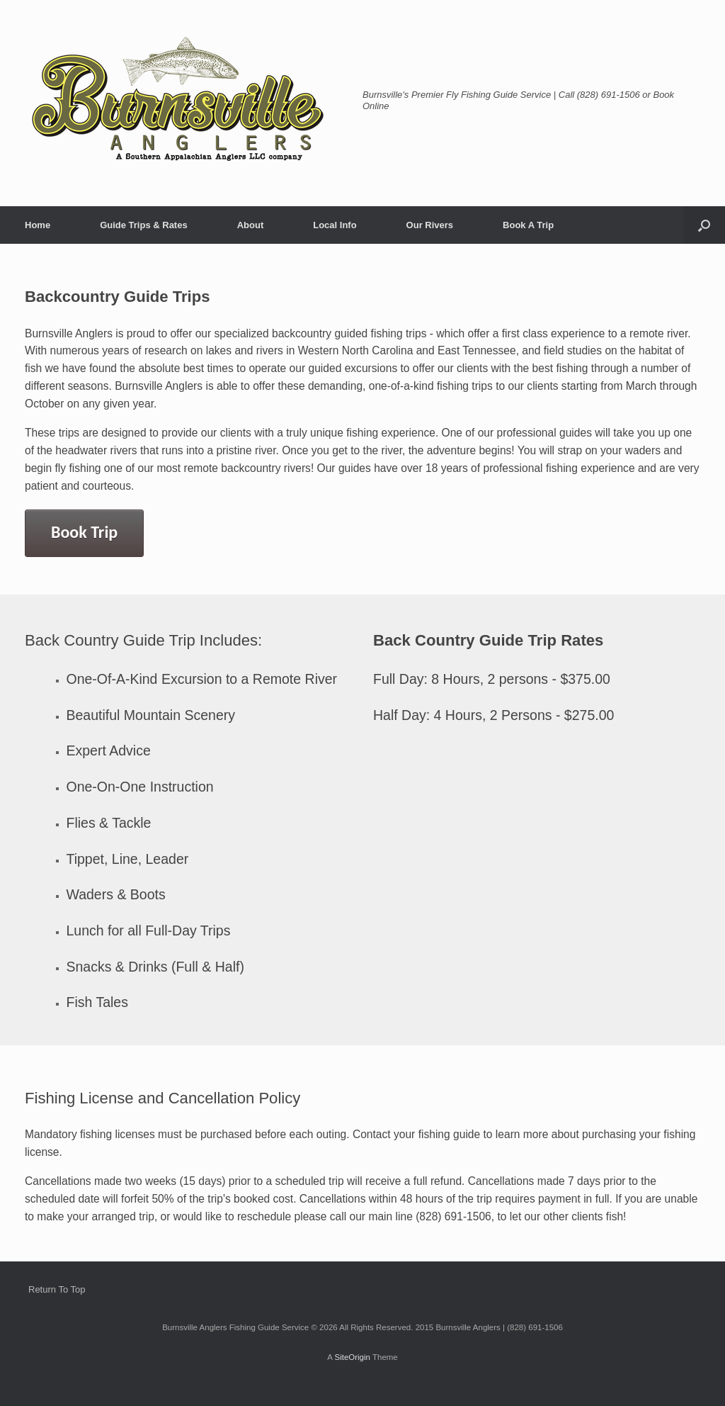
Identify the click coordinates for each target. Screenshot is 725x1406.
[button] (704, 225)
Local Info (334, 225)
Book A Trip (528, 225)
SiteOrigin (352, 1357)
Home (37, 225)
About (250, 225)
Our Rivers (429, 225)
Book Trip (84, 532)
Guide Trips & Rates (144, 225)
